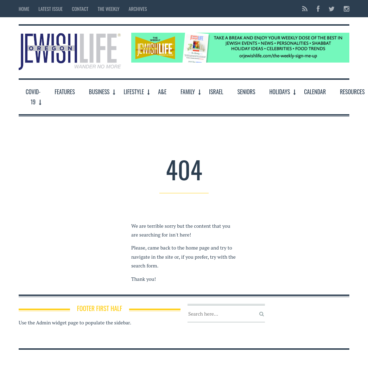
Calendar (315, 92)
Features (65, 92)
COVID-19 (33, 97)
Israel (216, 92)
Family (187, 92)
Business (99, 92)
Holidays (279, 92)
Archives (138, 8)
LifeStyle (133, 92)
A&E (162, 92)
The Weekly (108, 8)
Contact (80, 8)
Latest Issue (50, 8)
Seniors (246, 92)
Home (24, 8)
